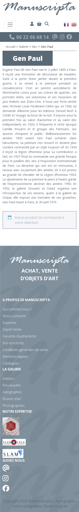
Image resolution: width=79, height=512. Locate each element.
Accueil (10, 47)
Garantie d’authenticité (19, 336)
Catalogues (11, 363)
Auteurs (8, 378)
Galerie (23, 47)
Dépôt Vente (12, 329)
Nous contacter (14, 316)
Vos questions (13, 343)
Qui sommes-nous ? (17, 309)
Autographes (12, 392)
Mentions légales (15, 356)
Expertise (9, 322)
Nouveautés (12, 385)
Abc (34, 47)
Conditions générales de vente (25, 349)
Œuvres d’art (12, 398)
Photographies (14, 405)
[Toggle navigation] (10, 24)
